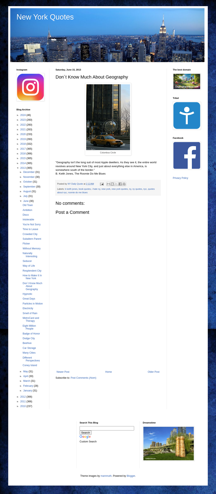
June (26, 201)
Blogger (131, 475)
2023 (23, 119)
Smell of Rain (30, 313)
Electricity (28, 308)
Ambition (27, 210)
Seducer (27, 261)
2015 (23, 158)
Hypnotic (27, 294)
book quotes (85, 189)
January (28, 390)
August (27, 191)
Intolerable (28, 219)
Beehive (27, 343)
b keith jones (71, 189)
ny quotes (137, 189)
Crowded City (30, 234)
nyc (145, 189)
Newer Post (63, 371)
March (27, 380)
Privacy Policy (180, 178)
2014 (23, 163)
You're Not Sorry (32, 224)
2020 (23, 134)
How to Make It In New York (32, 277)
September (29, 186)
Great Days (29, 298)
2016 (23, 153)
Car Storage (29, 348)
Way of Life (29, 265)
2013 (23, 168)
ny (130, 189)
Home (108, 371)
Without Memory (32, 248)
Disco (26, 214)
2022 (23, 124)
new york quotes (120, 189)
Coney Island (30, 365)
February (28, 385)
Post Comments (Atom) (83, 377)
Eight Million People (29, 327)
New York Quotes (45, 17)
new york (105, 189)
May (26, 371)
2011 (23, 401)
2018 (23, 143)
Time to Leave (30, 229)
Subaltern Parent (32, 238)
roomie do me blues (78, 192)
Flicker (26, 243)
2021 (23, 129)
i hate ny (96, 189)
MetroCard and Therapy (31, 319)
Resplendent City (32, 270)
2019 (23, 139)
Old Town (28, 205)
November (29, 177)
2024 (23, 115)
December (29, 172)
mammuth (106, 475)
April (26, 376)
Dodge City (29, 338)
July (25, 196)
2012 (23, 396)
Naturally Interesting (30, 255)
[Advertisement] (108, 336)
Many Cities (29, 352)
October (28, 181)
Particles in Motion (33, 303)
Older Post (153, 371)
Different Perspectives (31, 359)
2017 (23, 148)
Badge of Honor (31, 333)
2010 (23, 406)
